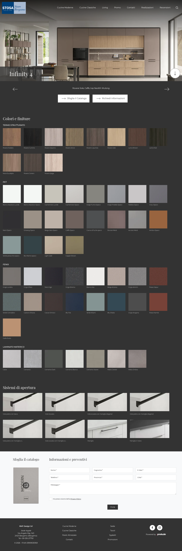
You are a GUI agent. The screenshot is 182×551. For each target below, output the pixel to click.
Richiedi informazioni (110, 99)
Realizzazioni (147, 7)
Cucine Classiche (88, 7)
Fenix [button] (6, 264)
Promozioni (113, 540)
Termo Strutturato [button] (14, 125)
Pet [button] (5, 182)
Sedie (112, 526)
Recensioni (165, 7)
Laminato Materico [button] (13, 347)
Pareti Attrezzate (69, 535)
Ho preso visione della (67, 499)
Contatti (131, 7)
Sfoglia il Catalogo (74, 99)
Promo (117, 7)
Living (105, 7)
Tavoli (112, 531)
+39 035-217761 (27, 538)
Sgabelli (112, 535)
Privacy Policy (75, 499)
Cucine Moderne (65, 7)
